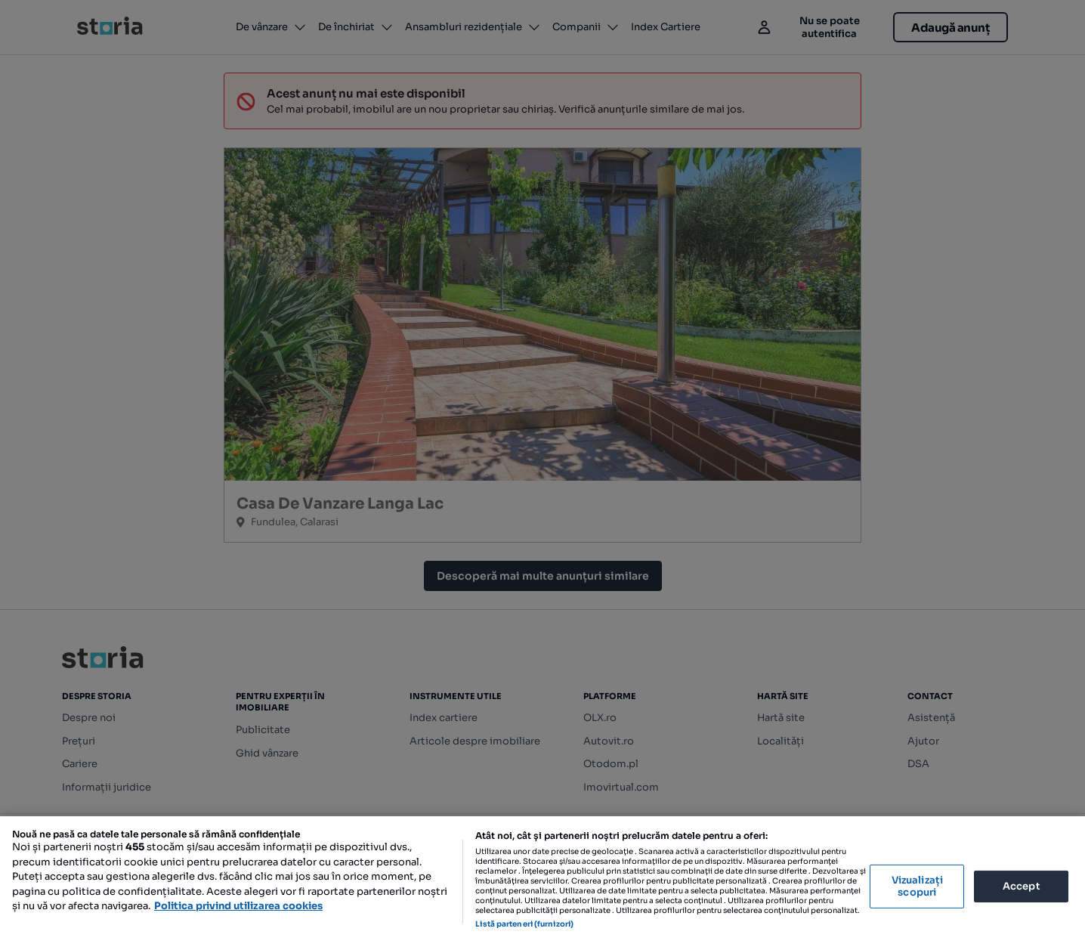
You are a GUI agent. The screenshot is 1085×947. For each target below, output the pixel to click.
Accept (1021, 886)
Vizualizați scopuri (917, 886)
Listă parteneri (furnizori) (524, 924)
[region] (542, 881)
